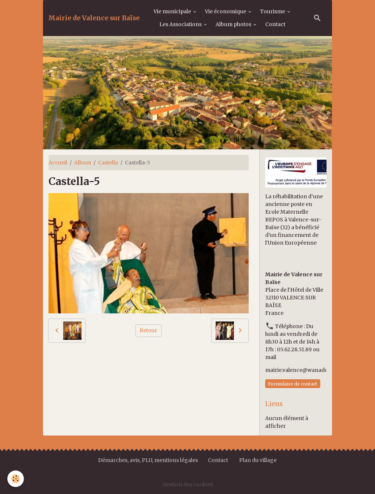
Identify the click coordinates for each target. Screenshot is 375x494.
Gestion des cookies (187, 484)
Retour (148, 330)
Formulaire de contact (292, 384)
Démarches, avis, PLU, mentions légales (148, 460)
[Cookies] (15, 478)
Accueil (57, 162)
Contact (275, 24)
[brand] (94, 18)
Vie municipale (173, 11)
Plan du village (258, 460)
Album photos (234, 24)
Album (82, 162)
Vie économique (226, 11)
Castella (108, 162)
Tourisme (273, 11)
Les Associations (181, 24)
